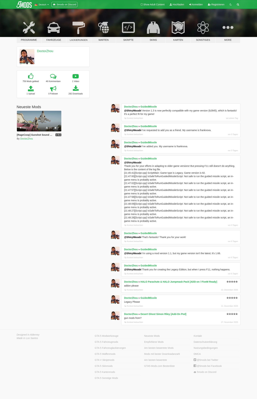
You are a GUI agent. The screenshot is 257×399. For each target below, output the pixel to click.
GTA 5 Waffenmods (105, 354)
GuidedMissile (148, 106)
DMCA (197, 354)
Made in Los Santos (27, 338)
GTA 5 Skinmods (104, 366)
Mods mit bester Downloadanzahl (162, 354)
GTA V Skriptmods (104, 360)
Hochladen (177, 4)
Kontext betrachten (133, 118)
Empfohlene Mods (154, 342)
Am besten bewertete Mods (158, 348)
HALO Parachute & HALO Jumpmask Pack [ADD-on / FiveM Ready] (178, 281)
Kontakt (198, 336)
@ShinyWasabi (132, 110)
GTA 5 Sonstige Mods (106, 378)
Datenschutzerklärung (205, 342)
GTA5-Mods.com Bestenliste (159, 366)
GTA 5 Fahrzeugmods (106, 342)
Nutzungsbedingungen (206, 348)
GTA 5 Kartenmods (105, 372)
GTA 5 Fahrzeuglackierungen (110, 348)
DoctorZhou (45, 51)
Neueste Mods (152, 336)
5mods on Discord (205, 372)
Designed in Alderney (28, 334)
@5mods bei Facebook (208, 366)
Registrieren (216, 4)
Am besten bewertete (155, 360)
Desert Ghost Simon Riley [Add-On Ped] (163, 314)
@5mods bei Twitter (206, 360)
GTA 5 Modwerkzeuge (106, 336)
